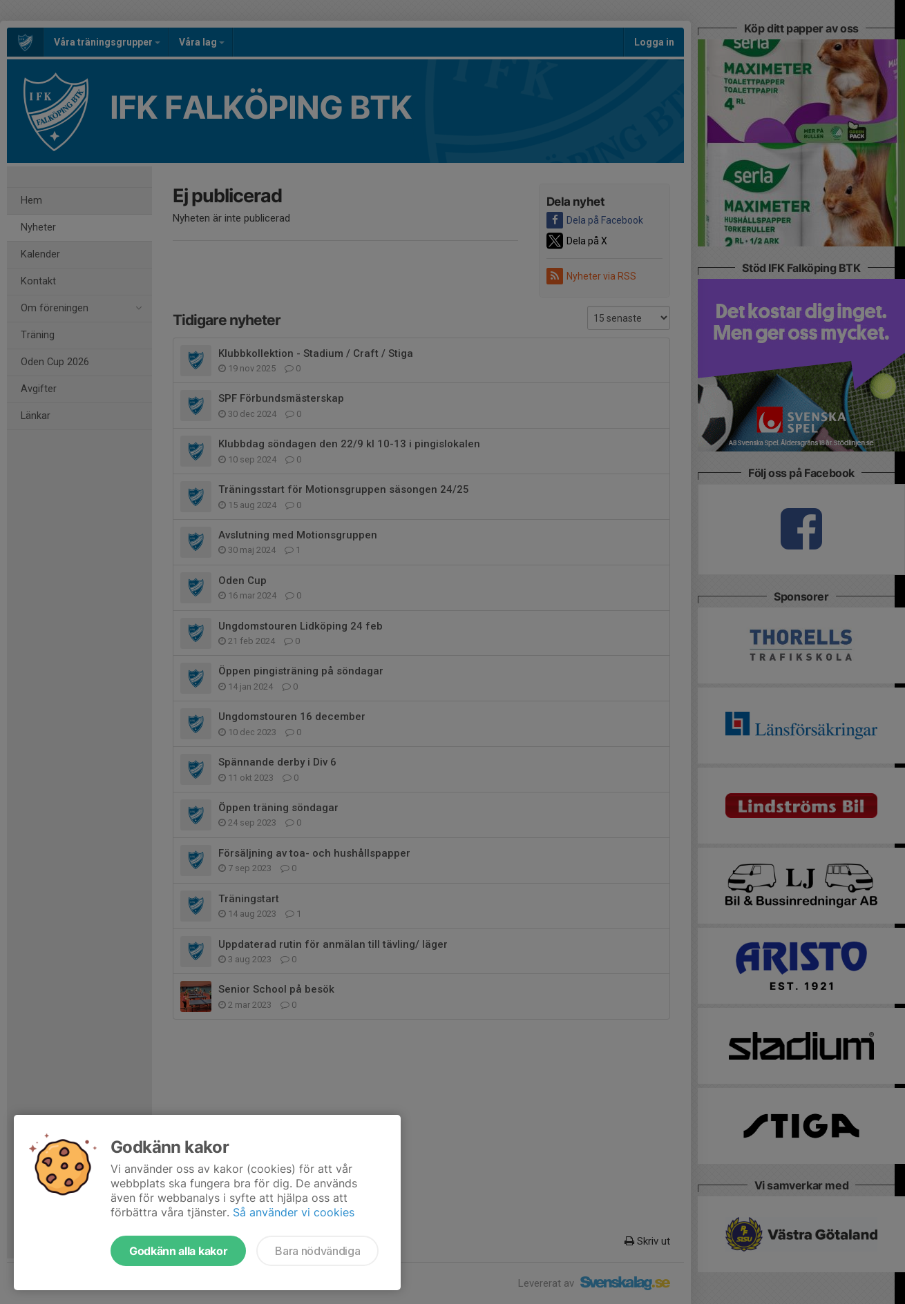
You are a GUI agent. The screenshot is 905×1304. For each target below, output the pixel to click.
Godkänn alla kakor (178, 1251)
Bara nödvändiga (317, 1251)
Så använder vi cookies (293, 1212)
